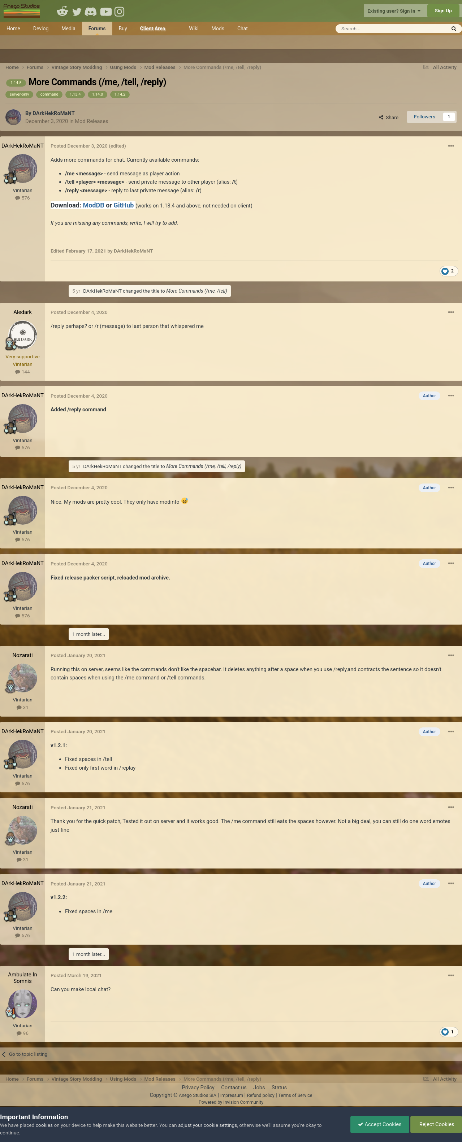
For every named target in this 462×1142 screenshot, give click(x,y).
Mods (218, 28)
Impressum (231, 1095)
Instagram (120, 11)
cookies (44, 1125)
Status (279, 1087)
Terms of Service (295, 1095)
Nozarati (22, 655)
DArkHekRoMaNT (53, 113)
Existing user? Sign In (393, 11)
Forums (97, 30)
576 (22, 198)
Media (68, 28)
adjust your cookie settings (207, 1125)
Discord (91, 11)
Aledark (22, 312)
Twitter (77, 11)
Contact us (234, 1087)
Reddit (62, 11)
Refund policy (261, 1095)
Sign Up (443, 10)
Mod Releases (91, 121)
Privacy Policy (198, 1087)
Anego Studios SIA (197, 1095)
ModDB (93, 205)
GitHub (123, 205)
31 (23, 707)
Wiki (193, 28)
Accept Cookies (380, 1124)
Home (13, 28)
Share (388, 117)
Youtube (106, 11)
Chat (242, 28)
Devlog (41, 28)
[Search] (373, 28)
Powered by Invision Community (231, 1102)
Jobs (259, 1087)
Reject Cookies (436, 1124)
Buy (123, 28)
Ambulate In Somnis (22, 977)
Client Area (152, 28)
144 (22, 372)
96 (23, 1033)
